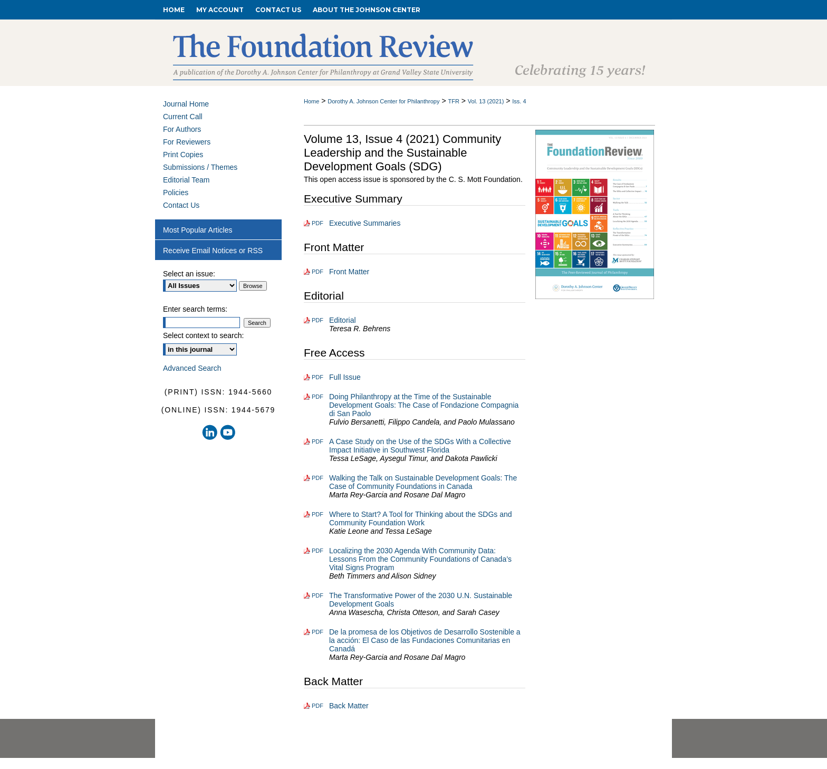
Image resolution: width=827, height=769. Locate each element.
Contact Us (181, 205)
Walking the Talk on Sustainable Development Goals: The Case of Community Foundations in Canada (423, 482)
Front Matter (349, 271)
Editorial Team (186, 180)
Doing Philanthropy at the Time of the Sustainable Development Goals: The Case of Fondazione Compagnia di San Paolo (423, 405)
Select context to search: (203, 335)
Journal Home (186, 104)
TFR (453, 101)
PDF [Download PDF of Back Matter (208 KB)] (317, 706)
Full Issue (345, 377)
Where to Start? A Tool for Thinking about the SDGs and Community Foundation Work (420, 518)
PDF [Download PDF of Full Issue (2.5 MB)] (317, 377)
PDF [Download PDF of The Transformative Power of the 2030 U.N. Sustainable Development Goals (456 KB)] (317, 595)
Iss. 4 (519, 101)
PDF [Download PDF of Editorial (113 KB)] (317, 320)
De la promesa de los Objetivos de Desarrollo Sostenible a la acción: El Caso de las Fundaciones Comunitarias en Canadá (425, 640)
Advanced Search (192, 368)
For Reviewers (186, 142)
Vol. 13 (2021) (486, 101)
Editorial (342, 320)
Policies (175, 192)
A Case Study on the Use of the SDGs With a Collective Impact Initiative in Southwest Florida (420, 445)
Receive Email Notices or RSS (213, 250)
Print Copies (183, 154)
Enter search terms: (195, 309)
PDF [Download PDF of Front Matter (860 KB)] (317, 271)
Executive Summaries (364, 223)
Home (311, 101)
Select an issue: (189, 274)
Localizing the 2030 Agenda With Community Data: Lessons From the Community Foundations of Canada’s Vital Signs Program (420, 559)
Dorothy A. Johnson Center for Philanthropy (383, 101)
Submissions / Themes (200, 167)
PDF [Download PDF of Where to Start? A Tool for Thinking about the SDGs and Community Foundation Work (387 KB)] (317, 514)
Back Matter (349, 705)
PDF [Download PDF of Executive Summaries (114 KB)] (317, 223)
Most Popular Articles (198, 230)
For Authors (182, 129)
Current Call (183, 116)
